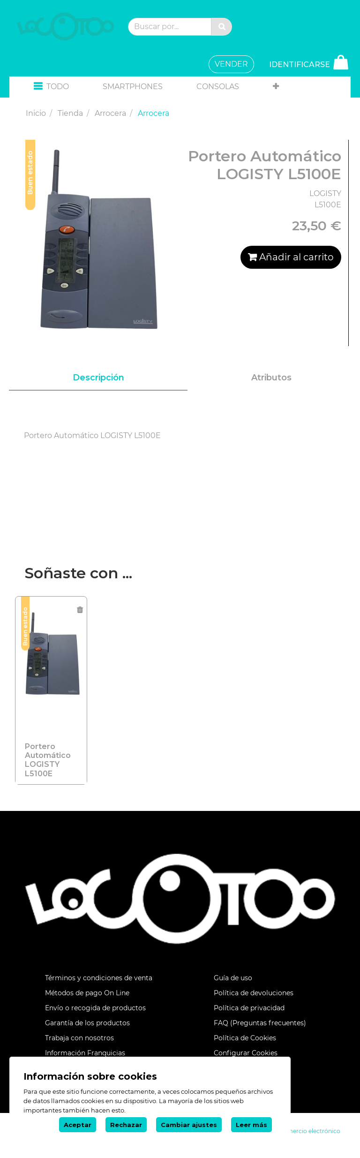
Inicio (36, 113)
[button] (51, 87)
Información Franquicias (85, 1053)
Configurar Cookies (246, 1053)
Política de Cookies (245, 1038)
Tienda (70, 113)
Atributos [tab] (271, 377)
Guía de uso (233, 978)
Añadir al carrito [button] (291, 257)
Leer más (251, 1124)
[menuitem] (132, 86)
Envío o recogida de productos (95, 1008)
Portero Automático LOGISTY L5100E (48, 760)
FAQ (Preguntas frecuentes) (260, 1023)
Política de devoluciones (253, 993)
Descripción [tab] (98, 377)
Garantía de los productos (87, 1023)
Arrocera (110, 113)
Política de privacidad (249, 1008)
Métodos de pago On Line (87, 993)
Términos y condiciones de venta (98, 978)
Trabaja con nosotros (79, 1038)
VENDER (231, 64)
